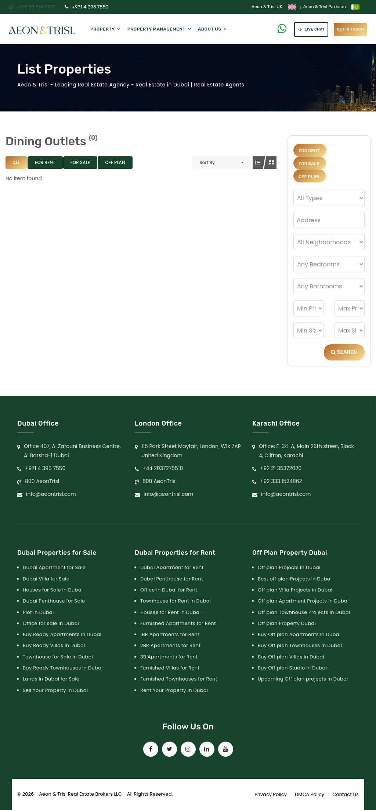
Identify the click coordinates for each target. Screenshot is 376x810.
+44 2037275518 (162, 468)
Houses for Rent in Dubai (170, 612)
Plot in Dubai (38, 612)
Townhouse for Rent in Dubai (175, 600)
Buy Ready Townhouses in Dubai (63, 667)
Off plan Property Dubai (287, 623)
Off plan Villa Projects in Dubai (295, 589)
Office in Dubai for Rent (168, 589)
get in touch (350, 29)
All (16, 162)
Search (344, 352)
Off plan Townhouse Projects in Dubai (304, 612)
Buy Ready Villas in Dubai (54, 645)
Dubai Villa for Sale (46, 578)
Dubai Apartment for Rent (172, 567)
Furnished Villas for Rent (170, 667)
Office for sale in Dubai (51, 623)
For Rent (45, 162)
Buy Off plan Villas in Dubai (291, 656)
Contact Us (345, 794)
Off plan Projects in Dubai (289, 567)
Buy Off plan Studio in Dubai (292, 667)
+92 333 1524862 (281, 481)
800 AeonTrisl (42, 481)
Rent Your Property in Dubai (174, 690)
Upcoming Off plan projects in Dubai (303, 678)
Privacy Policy (270, 794)
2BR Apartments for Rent (170, 645)
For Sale (80, 162)
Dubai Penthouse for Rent (171, 578)
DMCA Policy (309, 794)
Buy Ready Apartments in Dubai (62, 634)
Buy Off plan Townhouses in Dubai (300, 645)
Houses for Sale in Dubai (53, 589)
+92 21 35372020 (280, 468)
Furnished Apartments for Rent (178, 623)
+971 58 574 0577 (32, 7)
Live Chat (311, 29)
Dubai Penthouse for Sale (54, 600)
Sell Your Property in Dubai (55, 690)
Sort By (207, 162)
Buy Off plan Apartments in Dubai (299, 634)
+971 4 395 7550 (86, 7)
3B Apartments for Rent (169, 656)
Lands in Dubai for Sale (51, 678)
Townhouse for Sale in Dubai (58, 656)
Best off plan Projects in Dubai (295, 578)
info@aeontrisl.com (51, 494)
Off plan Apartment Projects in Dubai (303, 600)
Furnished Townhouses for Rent (178, 678)
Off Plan (115, 162)
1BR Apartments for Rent (169, 634)
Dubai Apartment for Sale (54, 567)
